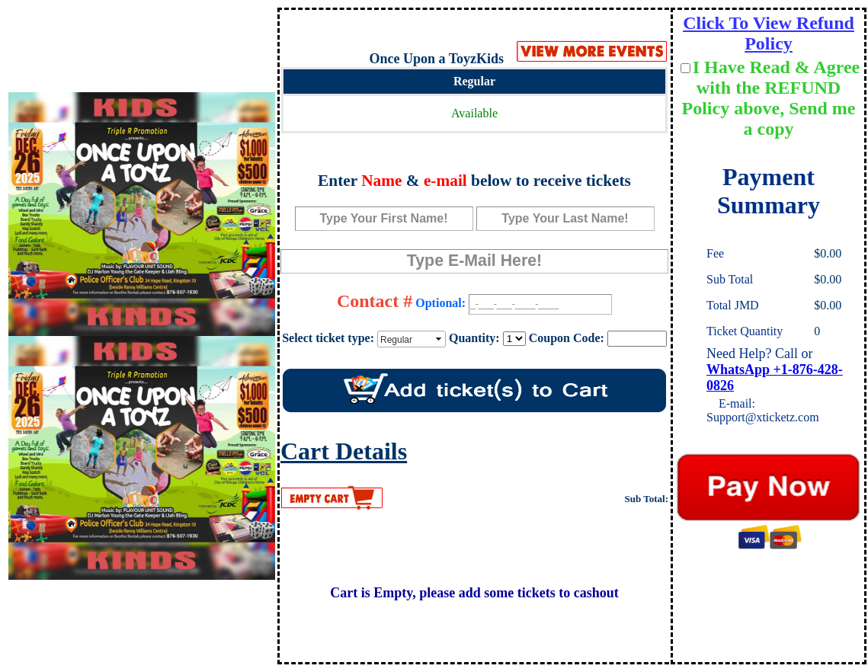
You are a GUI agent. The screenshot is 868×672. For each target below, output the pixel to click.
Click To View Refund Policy (768, 33)
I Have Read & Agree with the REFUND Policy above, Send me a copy (771, 98)
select (440, 339)
